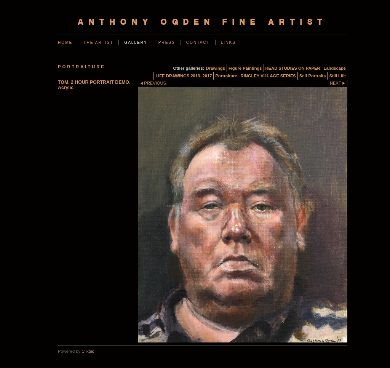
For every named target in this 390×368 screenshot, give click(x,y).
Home (65, 42)
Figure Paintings (245, 68)
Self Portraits (312, 76)
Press (166, 42)
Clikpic (88, 351)
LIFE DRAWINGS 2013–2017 (183, 76)
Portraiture (226, 76)
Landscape (335, 68)
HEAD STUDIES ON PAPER (292, 68)
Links (228, 42)
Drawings (215, 68)
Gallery (135, 42)
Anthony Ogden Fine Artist (203, 22)
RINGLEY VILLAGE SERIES (268, 76)
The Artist (98, 42)
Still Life (337, 76)
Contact (198, 42)
